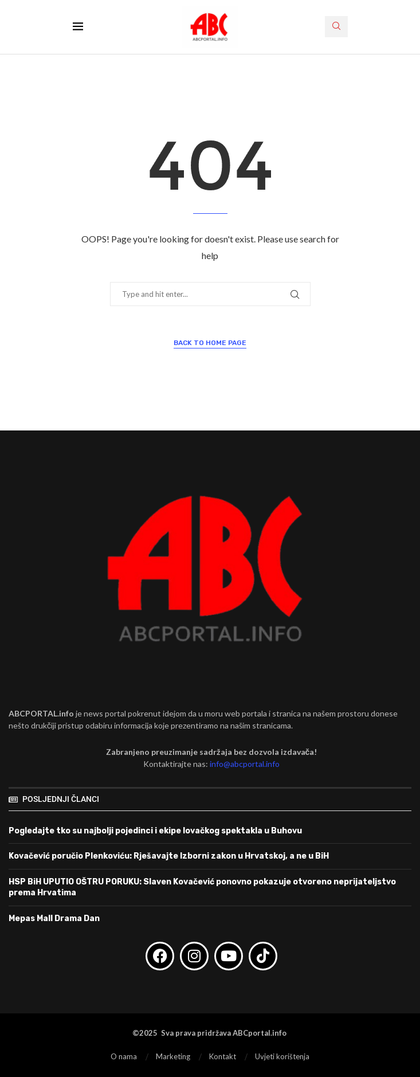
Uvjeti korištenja (282, 1056)
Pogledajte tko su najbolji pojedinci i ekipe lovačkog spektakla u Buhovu (155, 831)
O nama (124, 1056)
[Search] (336, 26)
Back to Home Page (210, 343)
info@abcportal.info (245, 764)
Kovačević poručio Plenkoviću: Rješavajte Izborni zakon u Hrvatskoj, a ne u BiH (169, 856)
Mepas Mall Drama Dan (54, 918)
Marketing (173, 1056)
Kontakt (222, 1056)
